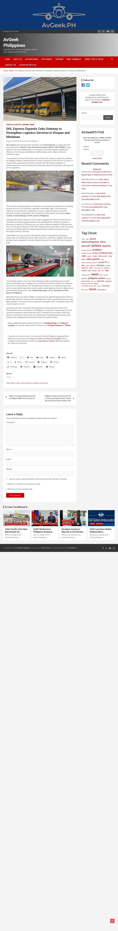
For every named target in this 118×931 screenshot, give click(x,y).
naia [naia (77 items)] (107, 270)
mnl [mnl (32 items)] (99, 271)
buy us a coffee (36, 339)
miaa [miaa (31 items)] (89, 271)
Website (9, 469)
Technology (67, 524)
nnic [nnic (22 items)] (101, 275)
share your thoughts (53, 339)
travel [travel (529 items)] (92, 289)
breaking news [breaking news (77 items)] (105, 253)
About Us (17, 59)
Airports (37, 524)
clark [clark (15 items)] (102, 259)
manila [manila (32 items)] (84, 271)
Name (9, 449)
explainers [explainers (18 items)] (85, 268)
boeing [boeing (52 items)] (95, 253)
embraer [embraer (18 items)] (92, 265)
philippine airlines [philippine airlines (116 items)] (96, 278)
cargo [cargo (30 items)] (95, 256)
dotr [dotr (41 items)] (83, 265)
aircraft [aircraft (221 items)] (86, 245)
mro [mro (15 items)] (102, 270)
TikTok (67, 325)
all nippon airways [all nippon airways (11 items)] (86, 250)
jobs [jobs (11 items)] (102, 268)
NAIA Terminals (74, 59)
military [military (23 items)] (94, 270)
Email (8, 459)
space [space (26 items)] (96, 283)
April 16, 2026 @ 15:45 (41, 535)
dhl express (29, 383)
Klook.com (97, 169)
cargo (18, 383)
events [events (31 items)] (107, 266)
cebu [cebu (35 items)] (83, 259)
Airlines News (31, 59)
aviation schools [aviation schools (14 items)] (86, 253)
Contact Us (10, 65)
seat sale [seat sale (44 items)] (100, 281)
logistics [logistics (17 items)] (107, 268)
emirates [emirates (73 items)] (100, 265)
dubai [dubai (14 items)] (87, 265)
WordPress (72, 548)
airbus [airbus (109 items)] (103, 241)
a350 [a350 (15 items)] (83, 239)
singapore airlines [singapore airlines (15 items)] (87, 283)
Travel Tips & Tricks (93, 59)
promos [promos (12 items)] (108, 278)
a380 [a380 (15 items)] (87, 239)
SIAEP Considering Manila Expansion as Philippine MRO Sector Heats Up (22, 397)
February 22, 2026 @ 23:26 (99, 535)
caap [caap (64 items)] (84, 256)
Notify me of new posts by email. (20, 489)
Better (87, 147)
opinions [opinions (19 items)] (84, 278)
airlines (12, 383)
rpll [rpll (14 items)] (92, 281)
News (32, 125)
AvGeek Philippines (32, 141)
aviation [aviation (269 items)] (97, 249)
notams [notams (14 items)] (105, 275)
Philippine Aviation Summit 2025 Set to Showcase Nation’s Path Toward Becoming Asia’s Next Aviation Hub (58, 398)
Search (84, 113)
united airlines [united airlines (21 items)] (101, 290)
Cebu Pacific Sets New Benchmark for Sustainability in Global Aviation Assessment (16, 533)
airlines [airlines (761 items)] (96, 246)
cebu (22, 383)
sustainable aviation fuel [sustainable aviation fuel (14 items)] (89, 286)
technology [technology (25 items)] (105, 286)
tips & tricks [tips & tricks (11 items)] (85, 290)
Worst (87, 149)
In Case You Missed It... (17, 507)
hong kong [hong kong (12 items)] (97, 268)
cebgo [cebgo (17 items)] (110, 256)
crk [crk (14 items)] (109, 262)
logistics (36, 383)
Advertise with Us (27, 65)
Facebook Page (50, 323)
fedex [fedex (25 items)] (91, 268)
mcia (41, 383)
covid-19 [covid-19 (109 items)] (102, 262)
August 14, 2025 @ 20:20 (15, 141)
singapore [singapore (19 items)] (108, 281)
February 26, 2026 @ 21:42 (70, 535)
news (46, 383)
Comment (10, 422)
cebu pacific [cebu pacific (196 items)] (93, 259)
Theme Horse (46, 548)
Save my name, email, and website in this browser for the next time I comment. (38, 479)
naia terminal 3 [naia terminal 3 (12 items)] (86, 275)
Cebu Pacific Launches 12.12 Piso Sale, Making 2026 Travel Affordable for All (96, 196)
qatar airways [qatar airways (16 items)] (86, 281)
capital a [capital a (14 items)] (89, 256)
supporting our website (46, 341)
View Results (97, 158)
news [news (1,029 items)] (95, 274)
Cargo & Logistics (14, 125)
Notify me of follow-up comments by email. (24, 484)
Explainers (47, 59)
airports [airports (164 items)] (106, 245)
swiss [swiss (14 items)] (99, 286)
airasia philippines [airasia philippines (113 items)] (90, 241)
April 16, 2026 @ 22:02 (13, 535)
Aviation (17, 524)
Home (7, 59)
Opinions (59, 59)
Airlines (25, 125)
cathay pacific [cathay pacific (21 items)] (102, 256)
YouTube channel (54, 325)
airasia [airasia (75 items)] (93, 239)
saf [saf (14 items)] (95, 281)
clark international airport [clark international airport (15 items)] (89, 262)
